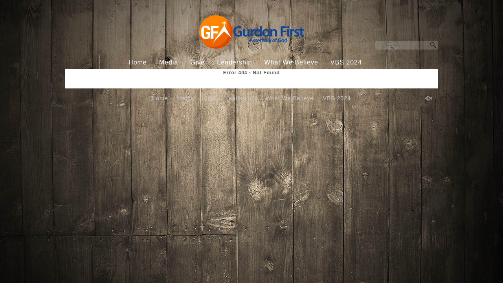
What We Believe (291, 62)
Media (168, 62)
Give (197, 62)
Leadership (234, 62)
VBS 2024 (346, 62)
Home (138, 62)
